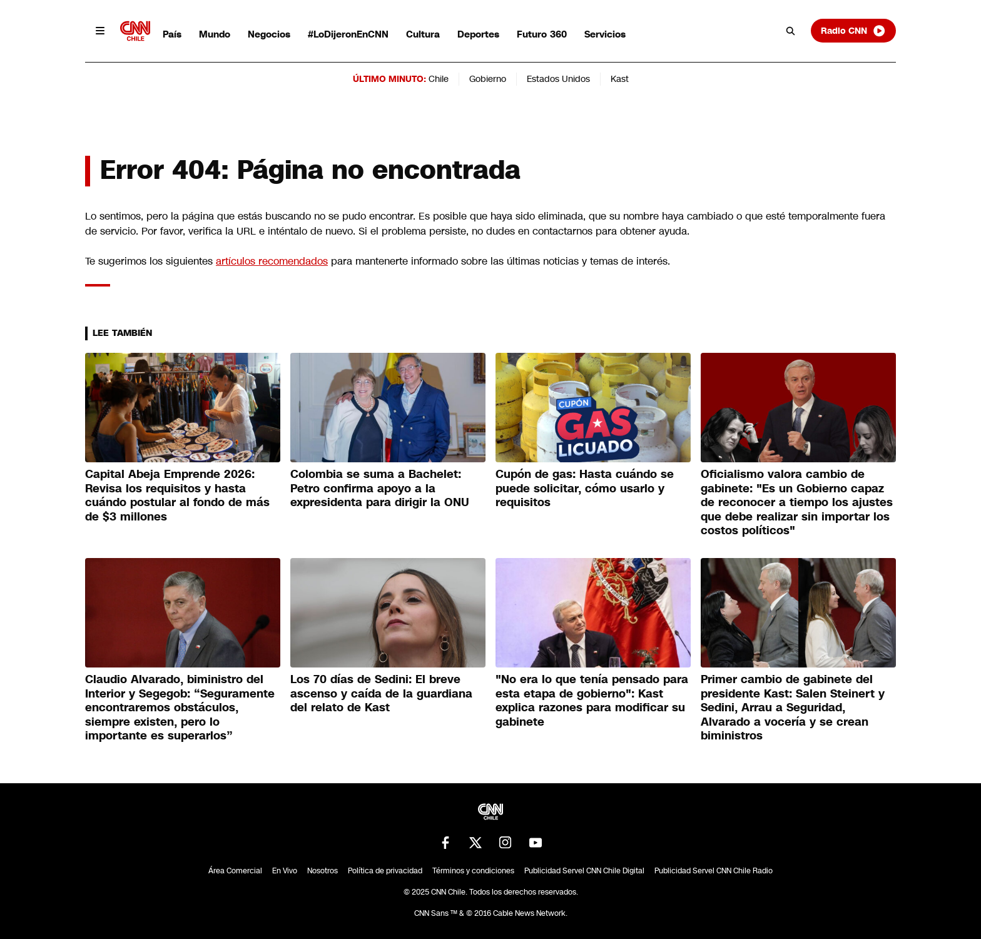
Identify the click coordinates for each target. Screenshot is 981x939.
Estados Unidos (558, 79)
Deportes (478, 34)
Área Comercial (235, 871)
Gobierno (487, 79)
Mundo (214, 34)
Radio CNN (853, 31)
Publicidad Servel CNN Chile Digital (584, 871)
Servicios (605, 34)
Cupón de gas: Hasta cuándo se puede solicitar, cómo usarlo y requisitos (585, 488)
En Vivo (284, 871)
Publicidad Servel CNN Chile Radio (713, 871)
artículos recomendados (272, 261)
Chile (439, 79)
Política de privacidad (385, 871)
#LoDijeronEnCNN (348, 34)
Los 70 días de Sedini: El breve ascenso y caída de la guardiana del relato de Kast (381, 693)
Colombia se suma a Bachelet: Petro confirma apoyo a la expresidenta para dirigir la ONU (379, 488)
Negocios (269, 34)
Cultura (423, 34)
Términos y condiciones (473, 871)
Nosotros (322, 871)
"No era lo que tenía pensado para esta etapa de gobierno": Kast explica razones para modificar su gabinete (592, 700)
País (172, 34)
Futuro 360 (542, 34)
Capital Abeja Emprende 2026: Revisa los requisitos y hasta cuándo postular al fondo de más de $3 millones (177, 495)
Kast (620, 79)
